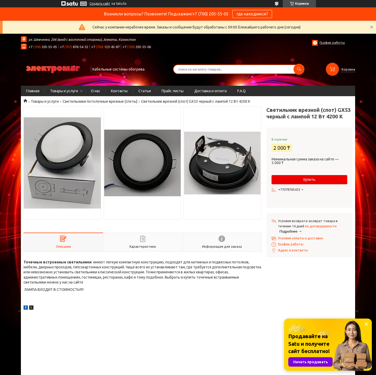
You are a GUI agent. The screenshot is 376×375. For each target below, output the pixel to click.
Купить (309, 179)
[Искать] (298, 69)
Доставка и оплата (210, 91)
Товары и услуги (64, 91)
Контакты (119, 91)
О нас (95, 91)
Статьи (144, 91)
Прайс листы (173, 91)
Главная (32, 91)
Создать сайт (100, 3)
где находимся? (252, 13)
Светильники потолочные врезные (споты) (100, 101)
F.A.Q (241, 91)
